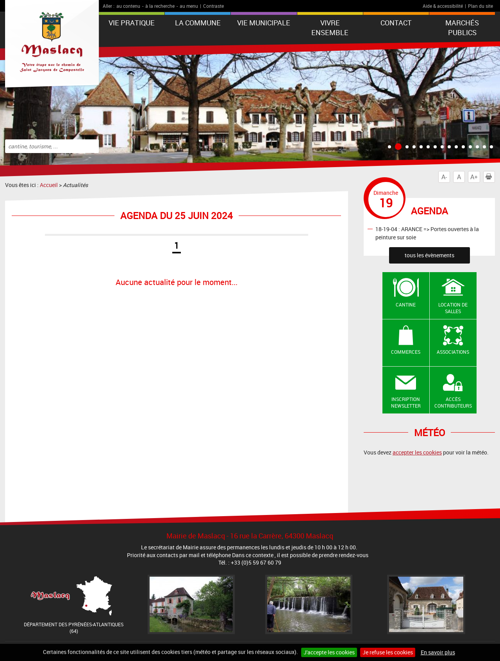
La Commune (198, 22)
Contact (396, 22)
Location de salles (453, 307)
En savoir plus (438, 652)
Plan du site (480, 6)
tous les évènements (429, 255)
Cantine (406, 304)
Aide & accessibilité (443, 6)
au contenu (128, 6)
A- (444, 177)
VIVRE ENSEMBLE (329, 27)
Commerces (405, 352)
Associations (453, 352)
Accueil (49, 185)
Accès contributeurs (453, 402)
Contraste (213, 6)
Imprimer (490, 177)
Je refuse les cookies (387, 652)
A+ (474, 177)
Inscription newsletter (406, 402)
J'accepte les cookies (329, 652)
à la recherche (160, 6)
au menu (189, 6)
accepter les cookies (417, 452)
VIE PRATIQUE (132, 22)
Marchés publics (462, 27)
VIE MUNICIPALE (263, 22)
